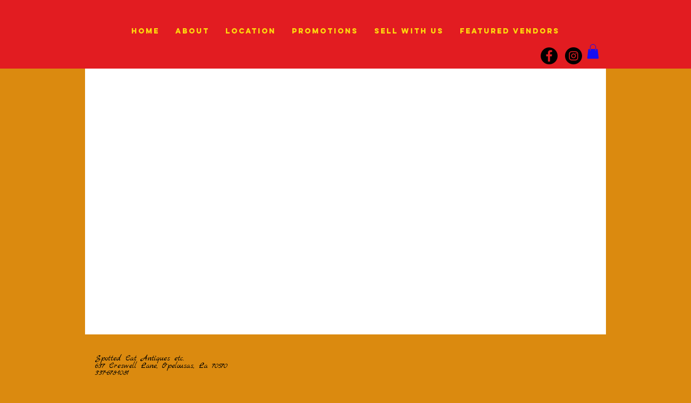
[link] (593, 51)
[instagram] (573, 55)
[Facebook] (549, 55)
